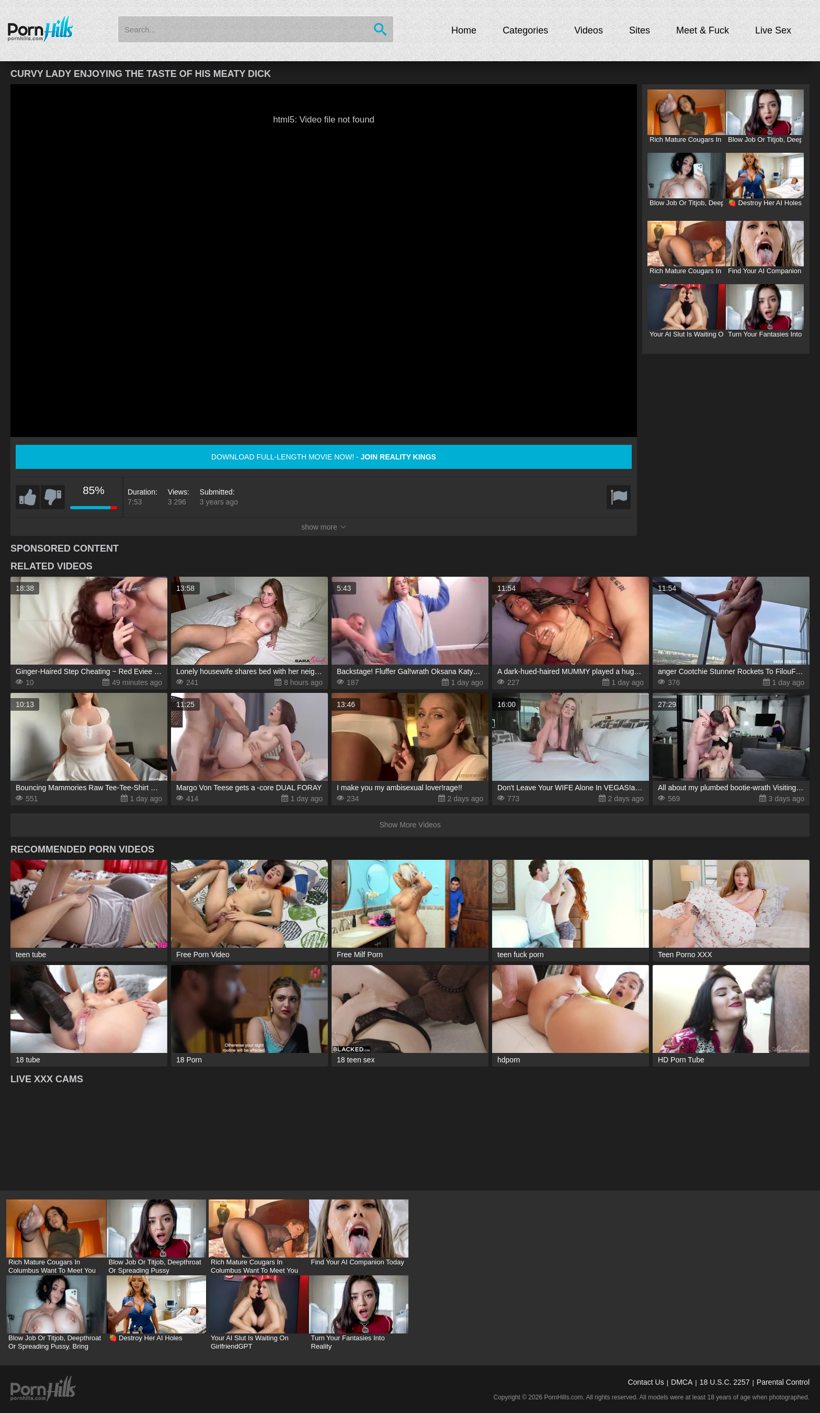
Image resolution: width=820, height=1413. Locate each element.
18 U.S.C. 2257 (725, 1382)
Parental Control (783, 1382)
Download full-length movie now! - (323, 457)
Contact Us (646, 1382)
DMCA (681, 1382)
